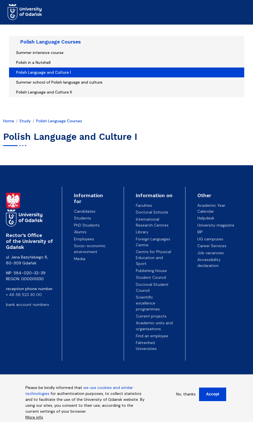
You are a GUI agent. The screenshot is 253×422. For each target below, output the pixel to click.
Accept (212, 396)
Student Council (151, 277)
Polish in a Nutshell (33, 62)
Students (82, 218)
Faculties (144, 205)
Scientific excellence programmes (148, 303)
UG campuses (210, 239)
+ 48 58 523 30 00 (24, 294)
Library (142, 231)
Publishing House (151, 270)
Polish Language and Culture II (44, 92)
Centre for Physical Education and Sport (153, 257)
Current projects (151, 316)
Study (25, 120)
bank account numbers (27, 304)
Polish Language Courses (50, 42)
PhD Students (87, 225)
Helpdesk (205, 218)
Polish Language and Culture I (43, 72)
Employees (84, 239)
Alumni (80, 231)
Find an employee (152, 335)
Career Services (211, 245)
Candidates (84, 211)
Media (79, 258)
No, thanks (186, 396)
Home (8, 120)
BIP (200, 231)
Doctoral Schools (152, 212)
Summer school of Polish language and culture (59, 82)
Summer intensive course (40, 52)
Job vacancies (210, 252)
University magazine (215, 225)
